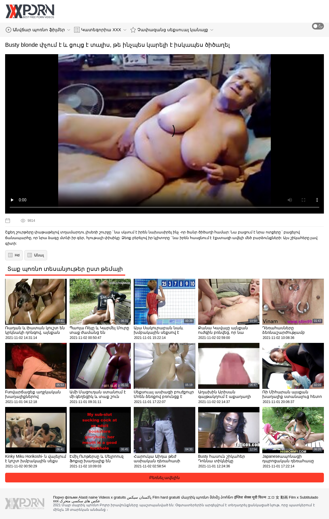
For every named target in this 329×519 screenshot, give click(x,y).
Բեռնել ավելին (164, 477)
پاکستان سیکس (139, 497)
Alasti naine (88, 497)
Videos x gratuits (112, 497)
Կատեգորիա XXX (100, 30)
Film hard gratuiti (166, 497)
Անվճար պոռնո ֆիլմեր (38, 30)
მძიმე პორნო (221, 497)
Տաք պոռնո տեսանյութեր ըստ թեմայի (65, 269)
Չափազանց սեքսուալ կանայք (171, 30)
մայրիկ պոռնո (195, 497)
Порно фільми (65, 497)
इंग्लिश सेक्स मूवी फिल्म (250, 497)
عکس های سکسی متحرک (80, 501)
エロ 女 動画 (277, 497)
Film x (294, 497)
